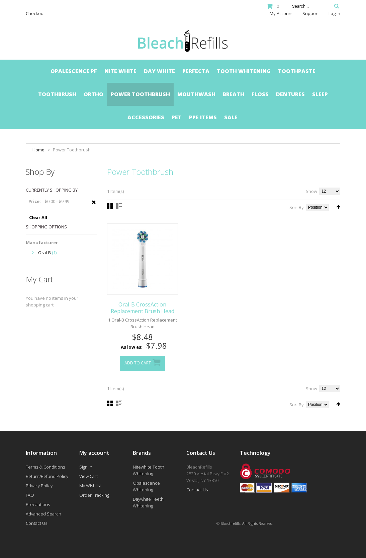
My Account (281, 13)
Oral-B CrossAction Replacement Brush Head (142, 308)
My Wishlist (90, 486)
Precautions (38, 504)
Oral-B (44, 253)
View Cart (88, 476)
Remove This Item (94, 205)
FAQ (30, 495)
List (119, 206)
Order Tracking (94, 495)
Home (38, 150)
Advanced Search (43, 514)
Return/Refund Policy (47, 476)
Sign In (85, 467)
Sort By (296, 207)
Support (310, 13)
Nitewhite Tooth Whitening (148, 470)
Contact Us (36, 523)
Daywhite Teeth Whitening (148, 502)
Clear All (38, 217)
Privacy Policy (39, 486)
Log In (334, 13)
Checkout (35, 13)
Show (311, 191)
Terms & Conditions (45, 467)
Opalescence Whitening (146, 486)
